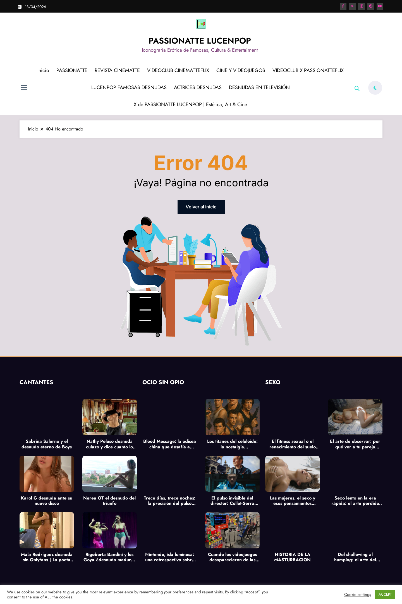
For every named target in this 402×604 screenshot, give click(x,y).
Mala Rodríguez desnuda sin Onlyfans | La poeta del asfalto (47, 557)
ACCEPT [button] (385, 594)
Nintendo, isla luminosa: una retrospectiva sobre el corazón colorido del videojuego (169, 557)
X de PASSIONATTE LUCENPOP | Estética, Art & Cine (190, 104)
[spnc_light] (375, 88)
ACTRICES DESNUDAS (198, 87)
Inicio (43, 70)
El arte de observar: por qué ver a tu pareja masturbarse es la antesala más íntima (355, 444)
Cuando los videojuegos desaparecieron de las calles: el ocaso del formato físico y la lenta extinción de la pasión (232, 557)
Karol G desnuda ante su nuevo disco (46, 500)
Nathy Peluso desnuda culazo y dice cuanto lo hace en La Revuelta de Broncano (109, 444)
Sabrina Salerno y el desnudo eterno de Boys (46, 444)
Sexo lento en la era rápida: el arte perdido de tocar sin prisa (355, 500)
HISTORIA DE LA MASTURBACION (292, 557)
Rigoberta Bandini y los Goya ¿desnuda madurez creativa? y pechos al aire (109, 557)
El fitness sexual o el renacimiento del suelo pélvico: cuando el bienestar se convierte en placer (293, 444)
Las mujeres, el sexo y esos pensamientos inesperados (292, 500)
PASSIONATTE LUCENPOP (200, 41)
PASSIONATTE (71, 70)
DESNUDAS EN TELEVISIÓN (259, 87)
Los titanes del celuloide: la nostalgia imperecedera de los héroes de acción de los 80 (232, 444)
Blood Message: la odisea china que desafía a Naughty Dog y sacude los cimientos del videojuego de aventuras (169, 444)
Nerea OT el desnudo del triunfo (109, 500)
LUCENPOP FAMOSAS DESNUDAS (129, 87)
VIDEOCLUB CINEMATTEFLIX (178, 70)
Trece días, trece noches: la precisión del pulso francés (169, 500)
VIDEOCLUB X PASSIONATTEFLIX (308, 70)
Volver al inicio (201, 207)
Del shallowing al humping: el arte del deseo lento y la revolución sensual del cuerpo (355, 557)
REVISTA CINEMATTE (117, 70)
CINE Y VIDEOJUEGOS (240, 70)
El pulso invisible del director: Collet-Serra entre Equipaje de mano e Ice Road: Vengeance (232, 500)
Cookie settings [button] (357, 594)
